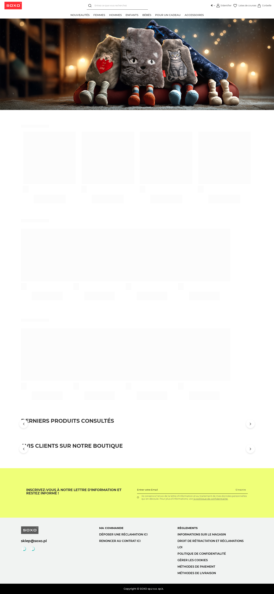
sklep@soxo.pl (34, 541)
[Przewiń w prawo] (250, 423)
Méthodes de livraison (196, 573)
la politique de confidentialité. (210, 498)
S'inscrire (241, 489)
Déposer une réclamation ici (123, 534)
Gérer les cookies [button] (192, 560)
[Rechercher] (90, 6)
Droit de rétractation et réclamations (210, 541)
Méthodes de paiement (196, 566)
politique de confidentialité (201, 553)
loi (179, 547)
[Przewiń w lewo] (23, 423)
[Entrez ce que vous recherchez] (116, 6)
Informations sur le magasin (201, 534)
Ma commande (111, 528)
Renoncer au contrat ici (120, 541)
